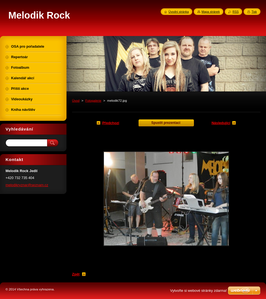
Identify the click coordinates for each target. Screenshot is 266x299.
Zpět (76, 274)
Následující (220, 123)
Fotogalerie (93, 100)
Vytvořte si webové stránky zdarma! (198, 290)
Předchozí (110, 123)
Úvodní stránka (178, 11)
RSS (235, 11)
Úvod (76, 100)
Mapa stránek (210, 11)
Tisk (254, 11)
